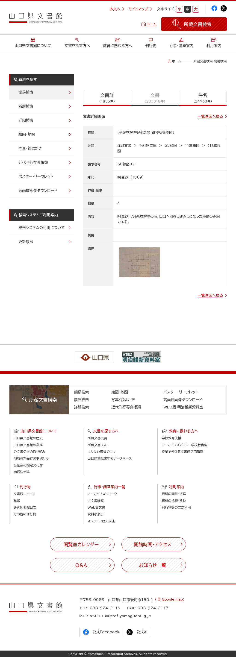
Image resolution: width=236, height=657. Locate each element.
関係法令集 (22, 472)
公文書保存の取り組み (29, 451)
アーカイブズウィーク (102, 494)
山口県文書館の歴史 (28, 438)
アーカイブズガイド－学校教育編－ (186, 445)
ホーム (151, 24)
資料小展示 (96, 514)
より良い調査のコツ (101, 451)
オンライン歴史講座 (101, 521)
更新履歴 (25, 241)
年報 (17, 500)
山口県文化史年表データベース (110, 458)
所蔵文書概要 (97, 438)
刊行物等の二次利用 (176, 507)
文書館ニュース (24, 494)
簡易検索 (25, 92)
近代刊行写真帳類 (33, 162)
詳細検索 (25, 120)
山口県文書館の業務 (28, 445)
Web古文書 (96, 507)
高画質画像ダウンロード (37, 190)
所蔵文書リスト (98, 445)
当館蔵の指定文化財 (28, 465)
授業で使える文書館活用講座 (182, 451)
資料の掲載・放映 (174, 500)
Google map (172, 599)
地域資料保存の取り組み (31, 458)
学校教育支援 (171, 438)
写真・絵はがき (30, 148)
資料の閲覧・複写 (174, 494)
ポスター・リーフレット (35, 176)
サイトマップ (140, 9)
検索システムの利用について (41, 227)
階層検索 (25, 106)
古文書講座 (96, 500)
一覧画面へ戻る (210, 116)
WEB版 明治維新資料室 (183, 407)
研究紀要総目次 (25, 507)
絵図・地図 (26, 134)
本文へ (116, 9)
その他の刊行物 (25, 514)
